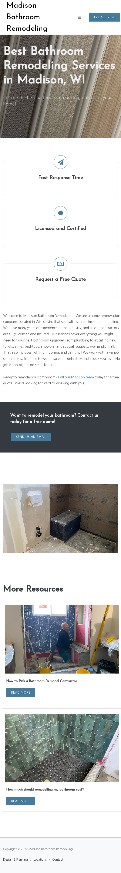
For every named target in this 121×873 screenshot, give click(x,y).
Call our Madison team (76, 377)
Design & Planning (15, 859)
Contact (57, 859)
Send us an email (31, 436)
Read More (20, 692)
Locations (40, 859)
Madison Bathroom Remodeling (27, 17)
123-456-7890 (104, 17)
